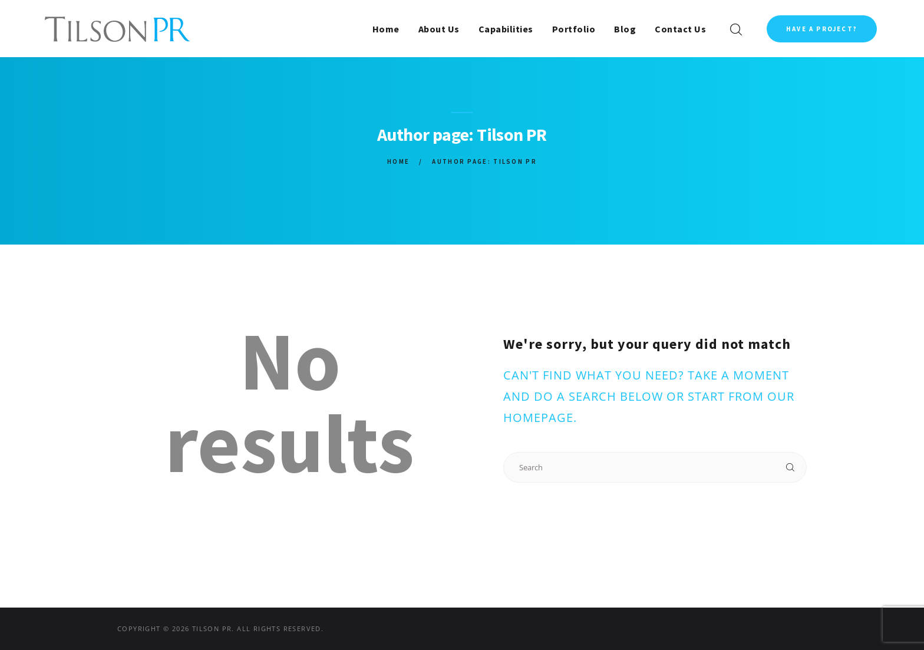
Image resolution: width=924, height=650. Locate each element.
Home (398, 161)
